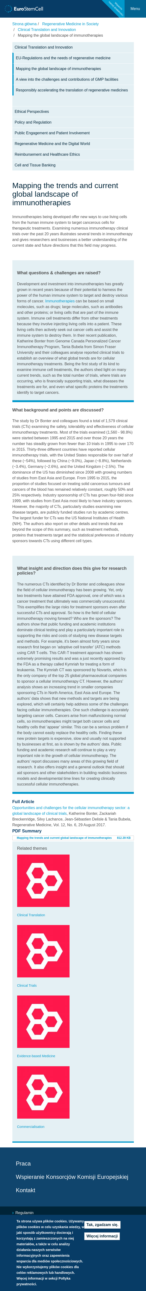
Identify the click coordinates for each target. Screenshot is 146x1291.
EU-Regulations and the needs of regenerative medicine (63, 58)
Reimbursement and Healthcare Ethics (47, 154)
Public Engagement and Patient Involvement (52, 133)
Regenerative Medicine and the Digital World (52, 144)
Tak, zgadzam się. (102, 1225)
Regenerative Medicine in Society (70, 24)
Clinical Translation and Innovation (47, 30)
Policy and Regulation (33, 122)
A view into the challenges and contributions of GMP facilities (67, 79)
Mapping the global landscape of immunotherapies (58, 69)
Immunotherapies (60, 301)
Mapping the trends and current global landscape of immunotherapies (64, 838)
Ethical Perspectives (32, 112)
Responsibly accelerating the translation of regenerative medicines (72, 90)
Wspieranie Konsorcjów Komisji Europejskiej (72, 1177)
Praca (23, 1163)
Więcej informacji (102, 1236)
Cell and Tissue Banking (35, 165)
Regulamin (24, 1213)
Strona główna (24, 24)
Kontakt (25, 1190)
